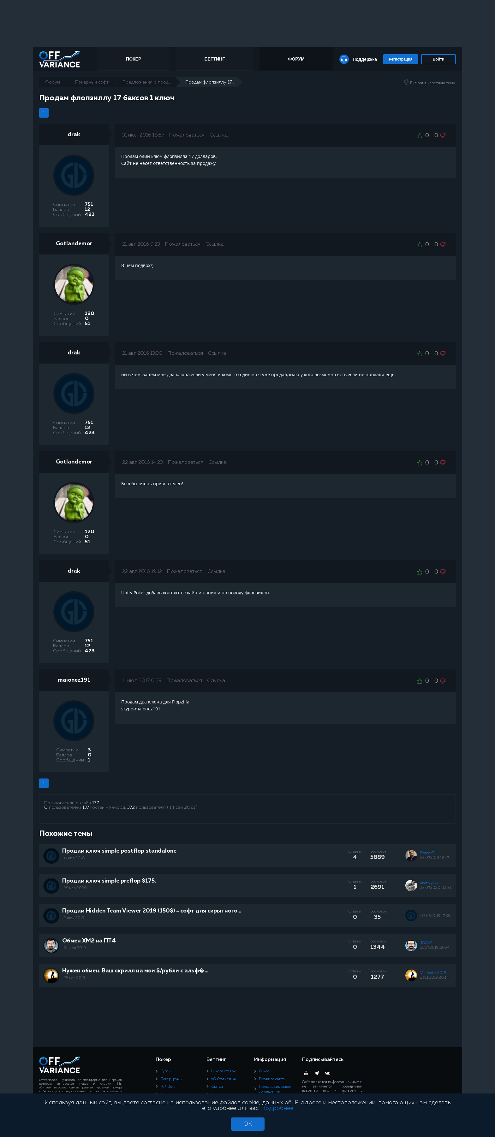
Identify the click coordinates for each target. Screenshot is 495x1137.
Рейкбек (167, 1087)
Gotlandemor (74, 244)
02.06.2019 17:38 (435, 916)
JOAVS (426, 943)
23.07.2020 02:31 (435, 888)
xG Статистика (223, 1079)
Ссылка (219, 135)
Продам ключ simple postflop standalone (119, 851)
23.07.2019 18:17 (434, 858)
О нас (264, 1071)
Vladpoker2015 (433, 973)
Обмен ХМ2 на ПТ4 (89, 941)
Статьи (217, 1087)
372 (131, 807)
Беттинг (215, 58)
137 (95, 803)
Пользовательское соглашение (275, 1089)
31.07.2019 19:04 (435, 948)
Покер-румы (171, 1079)
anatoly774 (429, 883)
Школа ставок (223, 1071)
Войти (438, 59)
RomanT (427, 853)
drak (74, 134)
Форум (296, 58)
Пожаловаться (187, 135)
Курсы (165, 1071)
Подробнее (277, 1108)
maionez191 (74, 680)
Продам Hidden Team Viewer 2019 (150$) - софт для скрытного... (151, 911)
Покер (133, 58)
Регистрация (400, 59)
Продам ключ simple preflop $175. (109, 881)
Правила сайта (272, 1079)
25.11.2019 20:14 (434, 978)
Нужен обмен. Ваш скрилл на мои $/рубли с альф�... (135, 971)
